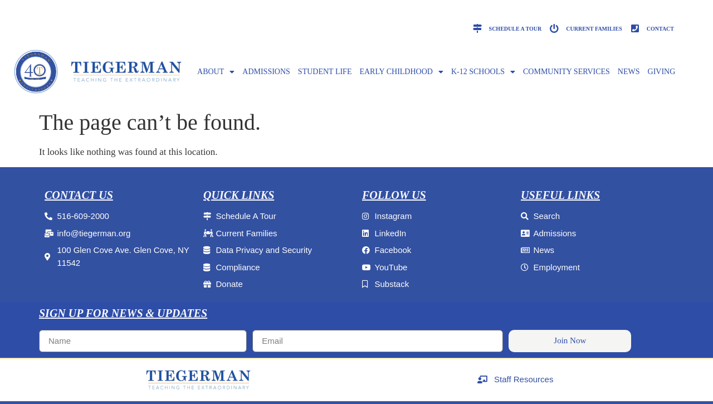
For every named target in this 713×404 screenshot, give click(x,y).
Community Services (566, 71)
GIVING (662, 71)
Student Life (325, 71)
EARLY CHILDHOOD (401, 71)
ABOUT (216, 71)
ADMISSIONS (266, 71)
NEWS (629, 71)
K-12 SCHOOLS (483, 71)
